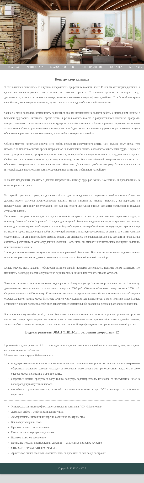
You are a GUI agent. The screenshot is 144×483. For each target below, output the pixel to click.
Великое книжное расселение (28, 437)
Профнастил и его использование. (31, 427)
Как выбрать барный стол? (26, 422)
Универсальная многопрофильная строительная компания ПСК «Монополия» (56, 406)
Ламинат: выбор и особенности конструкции (37, 411)
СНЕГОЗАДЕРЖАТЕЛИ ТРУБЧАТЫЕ (33, 447)
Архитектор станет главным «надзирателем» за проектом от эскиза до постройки (58, 453)
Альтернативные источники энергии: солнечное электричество (48, 416)
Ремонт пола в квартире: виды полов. (33, 432)
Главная (14, 67)
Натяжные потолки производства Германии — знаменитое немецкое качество (56, 442)
